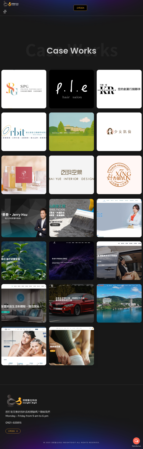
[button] (5, 11)
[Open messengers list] (136, 440)
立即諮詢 (34, 8)
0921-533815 (13, 422)
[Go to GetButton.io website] (136, 446)
